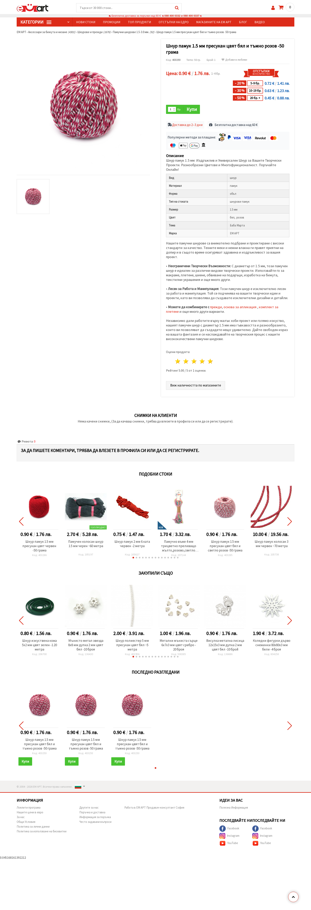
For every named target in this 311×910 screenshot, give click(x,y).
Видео (259, 22)
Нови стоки (85, 22)
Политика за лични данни (33, 826)
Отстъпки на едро (174, 22)
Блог (243, 22)
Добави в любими (234, 59)
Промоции (111, 22)
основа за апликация (240, 307)
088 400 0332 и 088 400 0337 (181, 15)
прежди (216, 307)
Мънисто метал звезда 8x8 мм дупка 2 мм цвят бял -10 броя (85, 644)
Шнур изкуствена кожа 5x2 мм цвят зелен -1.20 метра (39, 644)
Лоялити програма (28, 807)
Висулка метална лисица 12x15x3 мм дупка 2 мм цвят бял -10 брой (225, 644)
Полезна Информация (233, 807)
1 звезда (178, 361)
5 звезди (210, 361)
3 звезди (194, 361)
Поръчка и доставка (92, 812)
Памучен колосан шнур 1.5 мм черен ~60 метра (85, 543)
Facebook (229, 828)
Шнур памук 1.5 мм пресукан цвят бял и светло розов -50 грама (225, 545)
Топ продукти (139, 22)
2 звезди (186, 361)
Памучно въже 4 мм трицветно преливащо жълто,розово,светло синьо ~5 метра (178, 545)
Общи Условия (26, 822)
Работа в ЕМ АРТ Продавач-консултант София (154, 807)
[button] (133, 557)
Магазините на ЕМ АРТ (213, 22)
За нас (21, 817)
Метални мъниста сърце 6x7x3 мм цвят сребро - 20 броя (179, 644)
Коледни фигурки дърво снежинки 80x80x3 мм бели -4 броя (271, 644)
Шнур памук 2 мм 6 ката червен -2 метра (132, 543)
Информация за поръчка (95, 817)
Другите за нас (89, 807)
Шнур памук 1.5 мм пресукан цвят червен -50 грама (39, 545)
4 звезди (202, 361)
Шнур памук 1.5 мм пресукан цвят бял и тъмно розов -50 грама (39, 744)
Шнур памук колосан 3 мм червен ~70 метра (271, 543)
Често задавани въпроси (95, 822)
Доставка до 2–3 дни (187, 125)
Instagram (229, 836)
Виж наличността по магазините (195, 385)
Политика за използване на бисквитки (41, 831)
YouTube (228, 843)
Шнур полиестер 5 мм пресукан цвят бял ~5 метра (132, 644)
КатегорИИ (35, 22)
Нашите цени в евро (30, 812)
